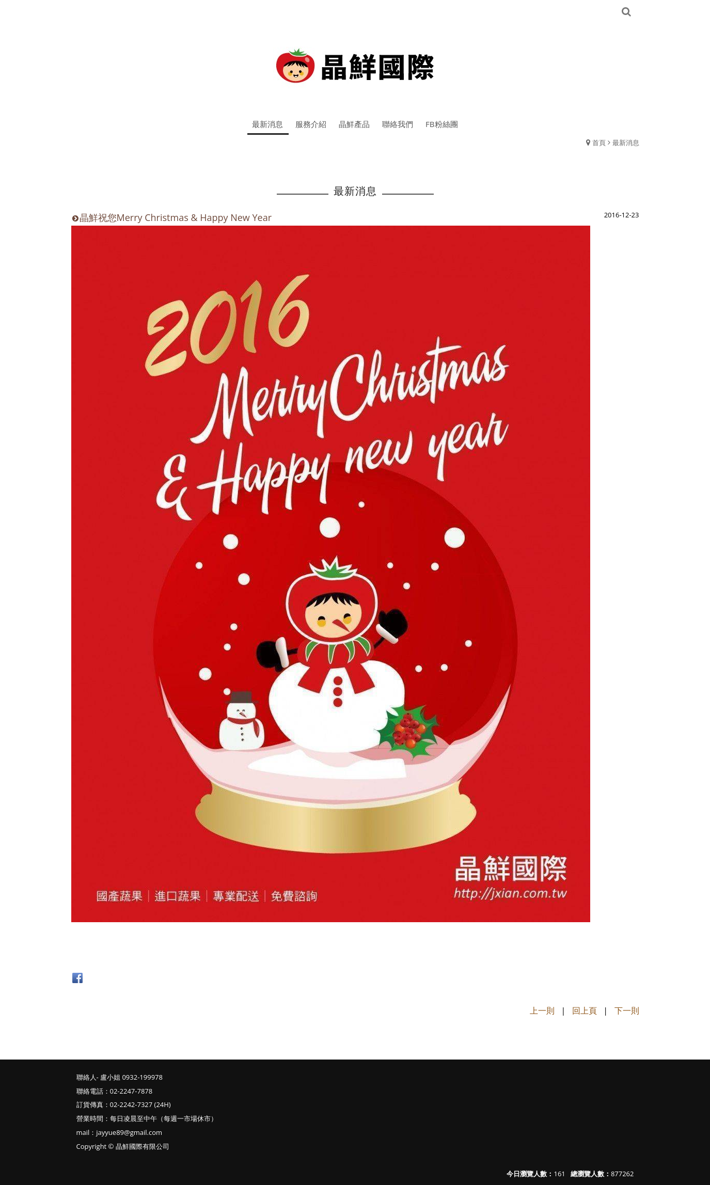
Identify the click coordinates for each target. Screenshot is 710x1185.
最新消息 (625, 142)
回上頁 (584, 1010)
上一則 (542, 1010)
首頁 (599, 142)
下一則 (626, 1010)
